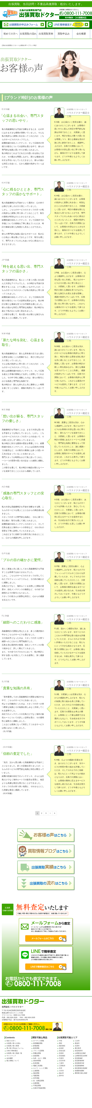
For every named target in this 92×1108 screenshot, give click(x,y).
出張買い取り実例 (12, 1046)
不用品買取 (37, 1085)
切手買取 (36, 1078)
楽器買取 (36, 1056)
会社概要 (81, 33)
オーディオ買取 (38, 1041)
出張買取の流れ (28, 33)
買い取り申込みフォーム (15, 1048)
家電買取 (36, 1046)
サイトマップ (11, 1056)
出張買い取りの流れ (13, 1043)
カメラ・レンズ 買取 (40, 1068)
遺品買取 (36, 1073)
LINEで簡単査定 (12, 1051)
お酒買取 (36, 1071)
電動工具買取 (38, 1066)
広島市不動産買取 (39, 1088)
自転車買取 (37, 1061)
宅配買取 (36, 1075)
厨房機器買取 (38, 1043)
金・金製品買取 (38, 1081)
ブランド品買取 (38, 1051)
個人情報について (12, 1061)
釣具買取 (36, 1063)
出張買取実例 (46, 33)
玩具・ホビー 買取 (39, 1058)
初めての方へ (10, 33)
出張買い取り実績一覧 (14, 1053)
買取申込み (64, 33)
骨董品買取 (37, 1053)
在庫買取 (36, 1083)
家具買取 (36, 1048)
